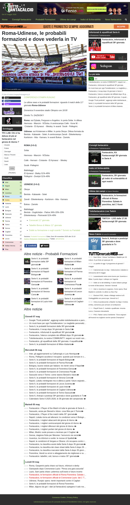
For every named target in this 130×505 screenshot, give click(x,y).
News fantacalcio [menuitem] (113, 19)
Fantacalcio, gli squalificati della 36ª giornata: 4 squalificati (54, 341)
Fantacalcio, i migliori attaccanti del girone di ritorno (52, 420)
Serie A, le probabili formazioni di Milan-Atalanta (73, 261)
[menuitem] (126, 20)
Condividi (30, 246)
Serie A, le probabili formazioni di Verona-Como (40, 291)
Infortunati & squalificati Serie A (104, 32)
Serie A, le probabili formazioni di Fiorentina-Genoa (42, 281)
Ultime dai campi (97, 191)
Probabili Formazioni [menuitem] (45, 19)
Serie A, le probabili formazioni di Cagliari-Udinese (74, 301)
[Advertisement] (108, 125)
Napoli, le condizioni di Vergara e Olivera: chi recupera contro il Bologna (61, 441)
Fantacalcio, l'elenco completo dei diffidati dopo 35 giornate (55, 335)
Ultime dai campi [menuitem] (68, 19)
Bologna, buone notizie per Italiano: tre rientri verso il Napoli (55, 366)
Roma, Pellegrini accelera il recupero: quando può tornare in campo (59, 357)
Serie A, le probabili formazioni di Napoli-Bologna (40, 271)
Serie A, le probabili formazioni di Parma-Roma (73, 271)
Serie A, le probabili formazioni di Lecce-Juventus (73, 291)
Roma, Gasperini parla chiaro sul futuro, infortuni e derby (54, 466)
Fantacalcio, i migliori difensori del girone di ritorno (51, 426)
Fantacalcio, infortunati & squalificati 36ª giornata (50, 332)
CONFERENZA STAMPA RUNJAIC (39, 97)
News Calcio (95, 234)
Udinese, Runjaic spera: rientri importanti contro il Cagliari (54, 481)
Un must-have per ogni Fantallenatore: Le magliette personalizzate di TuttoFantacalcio (67, 323)
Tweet (44, 246)
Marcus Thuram (10, 155)
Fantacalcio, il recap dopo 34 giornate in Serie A (50, 329)
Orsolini (7, 145)
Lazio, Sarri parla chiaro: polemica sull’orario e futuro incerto (55, 472)
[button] (12, 168)
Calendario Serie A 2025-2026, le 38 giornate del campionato (56, 399)
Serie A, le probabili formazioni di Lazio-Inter (48, 387)
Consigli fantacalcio (98, 145)
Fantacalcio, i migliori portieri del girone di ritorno (51, 429)
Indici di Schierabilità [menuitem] (90, 19)
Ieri (96, 79)
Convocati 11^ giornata (39, 220)
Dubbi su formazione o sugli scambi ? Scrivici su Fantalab (54, 230)
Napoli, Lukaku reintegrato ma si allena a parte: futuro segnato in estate (60, 381)
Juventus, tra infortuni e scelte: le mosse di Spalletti (52, 438)
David (6, 161)
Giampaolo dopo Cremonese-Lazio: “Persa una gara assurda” (56, 469)
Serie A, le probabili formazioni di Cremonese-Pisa (73, 281)
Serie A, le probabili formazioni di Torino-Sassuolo (51, 393)
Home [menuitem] (5, 19)
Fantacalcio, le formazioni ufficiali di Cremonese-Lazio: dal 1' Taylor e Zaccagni (64, 478)
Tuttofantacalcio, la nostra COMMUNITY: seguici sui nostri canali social (60, 338)
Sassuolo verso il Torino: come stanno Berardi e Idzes (53, 375)
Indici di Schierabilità (99, 168)
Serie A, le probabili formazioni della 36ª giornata (40, 261)
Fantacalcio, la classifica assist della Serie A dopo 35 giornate (56, 444)
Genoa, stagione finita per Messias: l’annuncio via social (54, 435)
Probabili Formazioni (38, 236)
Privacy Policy (72, 497)
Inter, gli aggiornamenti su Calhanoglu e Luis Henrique (53, 354)
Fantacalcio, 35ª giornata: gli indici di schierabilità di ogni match (114, 178)
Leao (6, 164)
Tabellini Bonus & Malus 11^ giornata (45, 225)
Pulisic (6, 148)
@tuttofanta (60, 239)
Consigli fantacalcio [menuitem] (21, 19)
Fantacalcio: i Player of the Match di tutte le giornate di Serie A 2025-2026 (61, 408)
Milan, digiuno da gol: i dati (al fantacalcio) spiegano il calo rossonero (59, 487)
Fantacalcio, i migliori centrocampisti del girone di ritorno (54, 423)
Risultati (12, 173)
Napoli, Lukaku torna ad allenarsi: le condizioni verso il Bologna (57, 417)
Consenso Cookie (59, 497)
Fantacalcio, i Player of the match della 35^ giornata (52, 414)
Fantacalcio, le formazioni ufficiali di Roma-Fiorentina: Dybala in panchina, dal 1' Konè (67, 475)
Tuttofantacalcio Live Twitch (102, 211)
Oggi (91, 79)
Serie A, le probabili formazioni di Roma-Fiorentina (51, 484)
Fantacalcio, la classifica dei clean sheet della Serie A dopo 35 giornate (60, 447)
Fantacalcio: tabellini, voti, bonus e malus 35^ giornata (53, 456)
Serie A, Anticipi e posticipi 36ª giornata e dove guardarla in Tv (56, 396)
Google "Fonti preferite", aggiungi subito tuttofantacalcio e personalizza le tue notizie (66, 320)
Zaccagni (7, 151)
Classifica (7, 178)
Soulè (6, 158)
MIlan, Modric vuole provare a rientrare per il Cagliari (52, 432)
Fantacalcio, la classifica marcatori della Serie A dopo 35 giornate (58, 450)
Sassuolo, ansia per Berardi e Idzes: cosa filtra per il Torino (55, 411)
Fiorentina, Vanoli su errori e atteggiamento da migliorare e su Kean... (60, 453)
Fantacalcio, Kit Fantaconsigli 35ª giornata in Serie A (114, 155)
